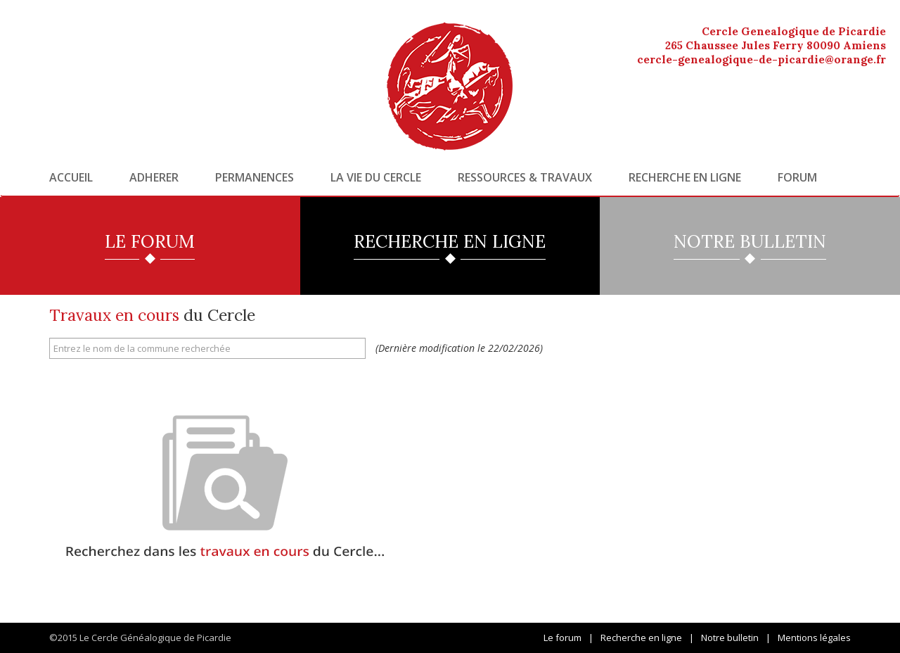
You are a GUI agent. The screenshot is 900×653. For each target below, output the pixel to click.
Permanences (254, 177)
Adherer (154, 177)
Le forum (562, 637)
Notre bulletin (730, 637)
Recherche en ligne (685, 177)
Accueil (71, 177)
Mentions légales (814, 637)
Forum (797, 177)
